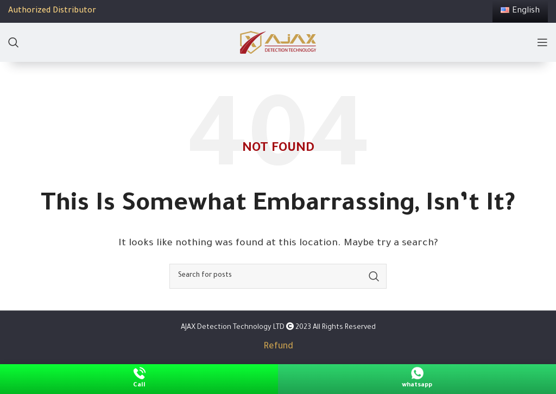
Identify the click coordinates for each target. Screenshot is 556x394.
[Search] (13, 42)
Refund (278, 347)
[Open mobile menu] (542, 42)
